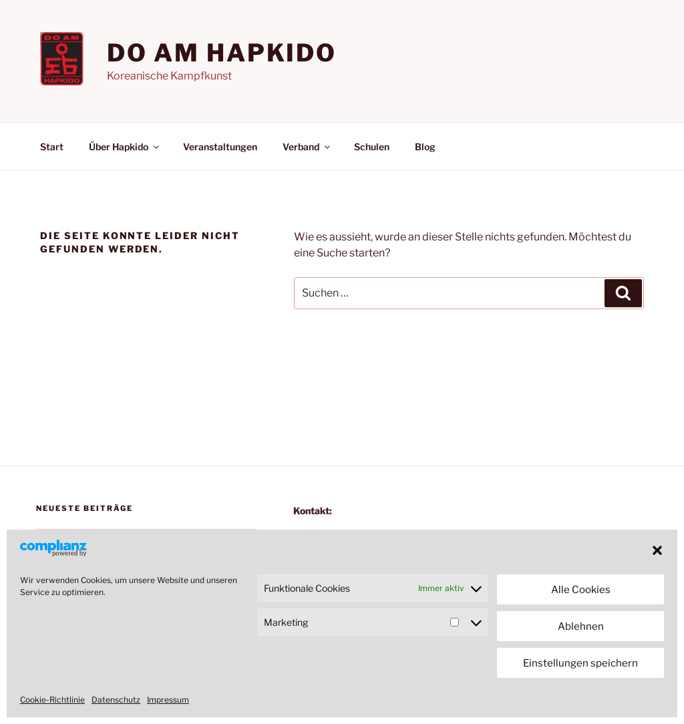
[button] (657, 550)
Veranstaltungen (220, 146)
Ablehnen (581, 626)
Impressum (168, 700)
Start (51, 146)
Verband (307, 146)
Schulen (371, 146)
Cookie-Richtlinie (52, 700)
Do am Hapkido (222, 52)
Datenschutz (116, 700)
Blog (425, 146)
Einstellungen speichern (580, 663)
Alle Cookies (581, 590)
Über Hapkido (125, 146)
